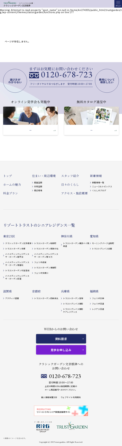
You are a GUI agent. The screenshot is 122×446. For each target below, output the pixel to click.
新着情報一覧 (98, 182)
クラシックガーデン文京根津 (18, 243)
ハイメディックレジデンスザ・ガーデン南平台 (17, 255)
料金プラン (10, 193)
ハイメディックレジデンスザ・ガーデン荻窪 (17, 277)
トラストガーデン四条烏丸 (46, 298)
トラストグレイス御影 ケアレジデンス (73, 310)
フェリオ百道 (98, 303)
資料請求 (61, 339)
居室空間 (38, 182)
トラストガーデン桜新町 (45, 243)
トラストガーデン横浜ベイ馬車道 (76, 244)
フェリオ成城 (40, 262)
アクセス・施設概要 (74, 193)
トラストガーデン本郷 (15, 248)
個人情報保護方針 (49, 397)
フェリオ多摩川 (41, 273)
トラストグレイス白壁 (102, 248)
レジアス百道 (98, 309)
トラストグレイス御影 (73, 303)
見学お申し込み (61, 350)
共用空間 (38, 186)
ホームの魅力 (12, 184)
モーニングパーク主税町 (103, 243)
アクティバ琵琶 (12, 298)
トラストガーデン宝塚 (73, 298)
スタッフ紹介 (70, 176)
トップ (7, 176)
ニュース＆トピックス (102, 186)
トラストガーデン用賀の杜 (46, 248)
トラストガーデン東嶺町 (45, 267)
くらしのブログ (99, 190)
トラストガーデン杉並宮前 (17, 270)
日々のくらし (70, 184)
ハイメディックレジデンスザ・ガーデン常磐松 (17, 263)
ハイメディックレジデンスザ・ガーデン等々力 (46, 255)
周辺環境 (38, 190)
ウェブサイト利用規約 (71, 397)
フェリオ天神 (98, 298)
